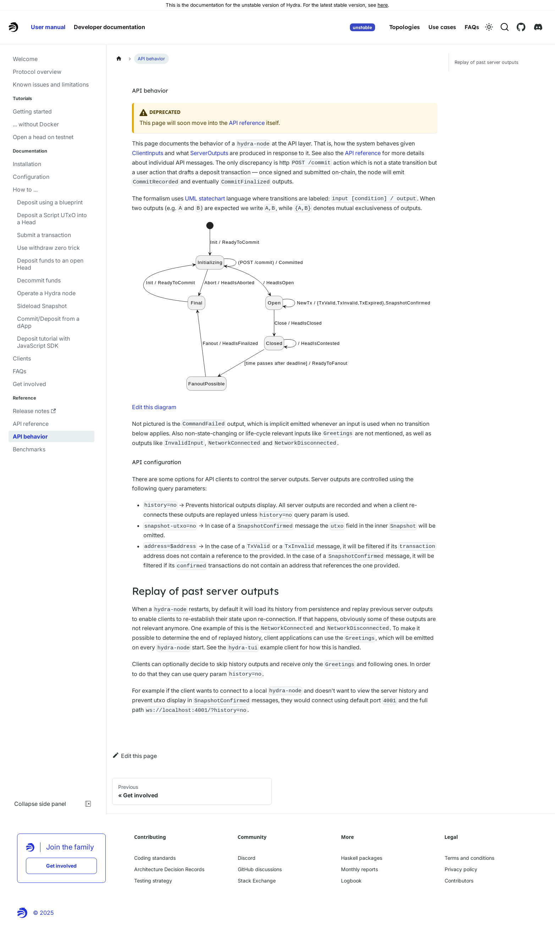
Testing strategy (153, 881)
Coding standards (155, 858)
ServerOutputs (209, 152)
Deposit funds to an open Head (50, 264)
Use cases (442, 27)
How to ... (25, 189)
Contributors (459, 881)
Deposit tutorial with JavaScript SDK (43, 342)
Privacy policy (461, 869)
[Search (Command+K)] (504, 27)
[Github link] (521, 27)
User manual (48, 27)
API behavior (30, 436)
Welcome (25, 58)
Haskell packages (361, 858)
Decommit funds (39, 280)
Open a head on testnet (43, 137)
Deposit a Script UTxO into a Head (52, 218)
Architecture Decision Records (169, 869)
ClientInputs (147, 152)
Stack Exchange (257, 881)
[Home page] (119, 58)
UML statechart (205, 198)
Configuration (31, 176)
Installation (27, 163)
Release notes (34, 410)
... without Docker (36, 124)
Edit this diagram (154, 407)
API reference (31, 423)
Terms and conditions (469, 858)
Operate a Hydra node (46, 293)
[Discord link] (538, 27)
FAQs (472, 27)
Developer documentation (109, 27)
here (383, 5)
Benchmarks (29, 449)
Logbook (351, 881)
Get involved (29, 383)
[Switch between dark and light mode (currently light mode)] (489, 27)
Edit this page (134, 755)
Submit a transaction (44, 234)
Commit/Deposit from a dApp (48, 322)
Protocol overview (37, 71)
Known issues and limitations (51, 84)
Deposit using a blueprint (50, 202)
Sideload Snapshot (42, 305)
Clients (22, 358)
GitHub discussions (260, 869)
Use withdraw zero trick (48, 247)
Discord (246, 858)
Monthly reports (359, 869)
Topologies (404, 27)
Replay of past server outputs (486, 62)
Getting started (32, 111)
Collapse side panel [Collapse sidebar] (53, 803)
